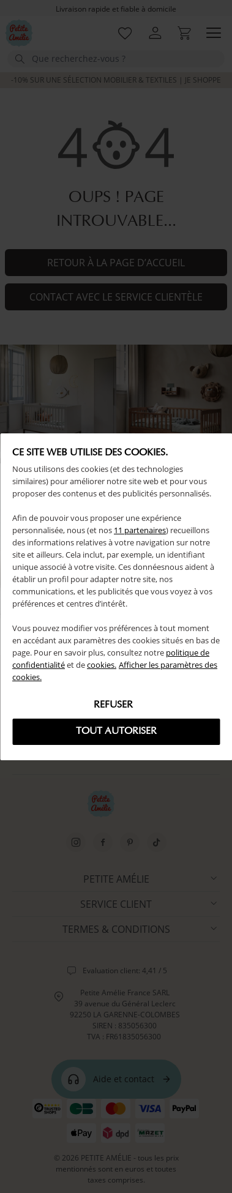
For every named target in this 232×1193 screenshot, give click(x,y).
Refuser (113, 705)
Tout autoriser (116, 731)
